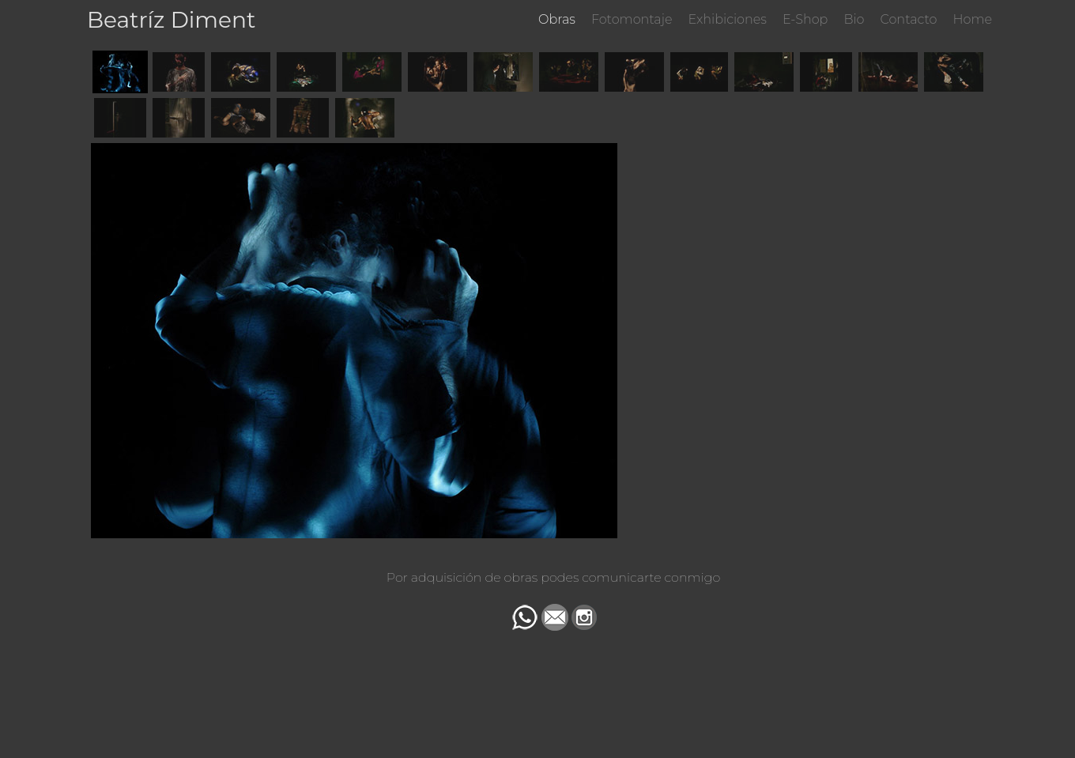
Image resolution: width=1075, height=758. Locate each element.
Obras (556, 19)
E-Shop (805, 19)
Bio (853, 19)
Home (972, 19)
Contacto (909, 19)
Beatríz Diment (171, 19)
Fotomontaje (632, 19)
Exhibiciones (727, 19)
